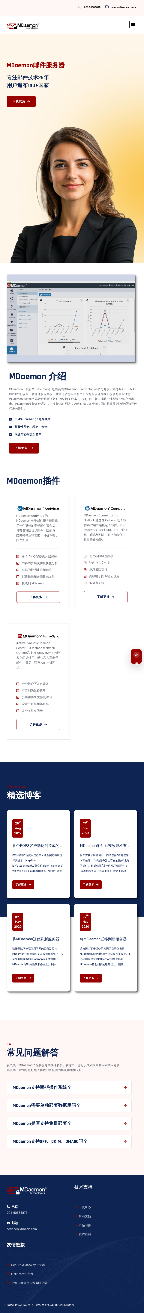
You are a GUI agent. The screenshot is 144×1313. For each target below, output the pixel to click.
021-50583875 (92, 7)
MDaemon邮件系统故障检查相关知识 (111, 845)
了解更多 (27, 448)
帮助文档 (85, 1216)
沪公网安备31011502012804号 (55, 1305)
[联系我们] (136, 656)
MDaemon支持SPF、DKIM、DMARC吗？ (50, 1144)
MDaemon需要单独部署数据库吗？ (46, 1109)
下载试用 (21, 102)
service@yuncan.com (123, 7)
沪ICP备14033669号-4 (18, 1305)
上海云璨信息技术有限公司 (29, 1283)
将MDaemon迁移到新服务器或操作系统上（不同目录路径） (62, 939)
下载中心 (85, 1207)
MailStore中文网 (22, 1274)
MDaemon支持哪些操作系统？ (42, 1091)
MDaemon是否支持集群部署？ (42, 1126)
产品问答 (85, 1225)
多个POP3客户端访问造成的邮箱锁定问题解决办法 (54, 845)
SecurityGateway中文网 (28, 1265)
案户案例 (85, 1234)
